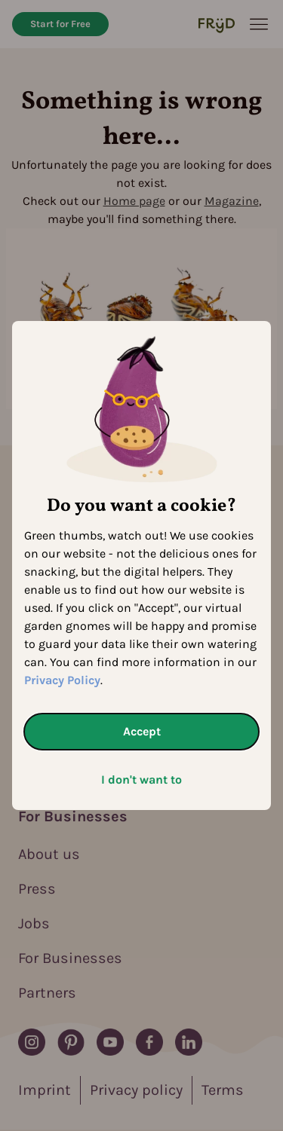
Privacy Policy (62, 680)
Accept (142, 731)
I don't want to (141, 779)
